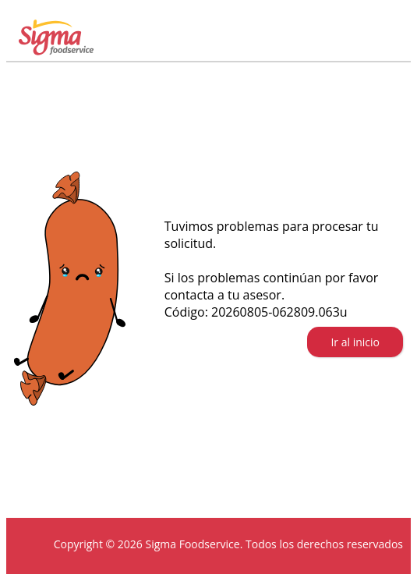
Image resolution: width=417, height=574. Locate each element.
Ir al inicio (355, 342)
